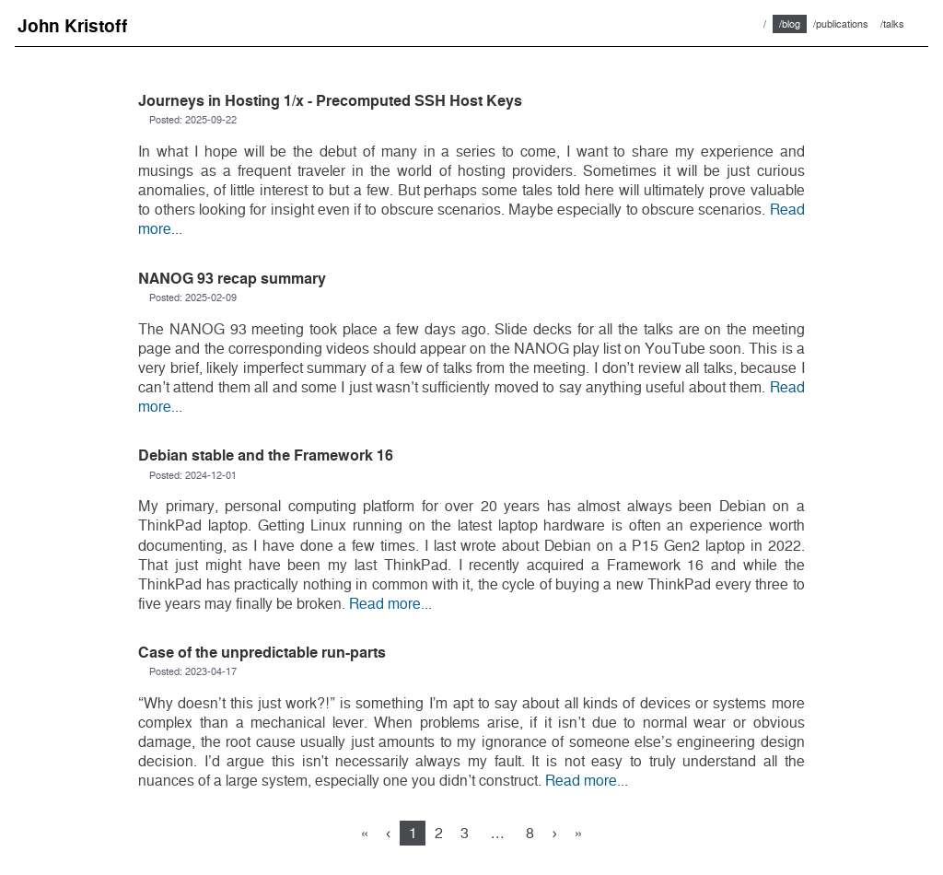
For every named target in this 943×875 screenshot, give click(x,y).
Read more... (390, 604)
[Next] (555, 833)
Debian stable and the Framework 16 (265, 455)
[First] (364, 833)
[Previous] (388, 833)
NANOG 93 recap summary (232, 278)
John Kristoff (72, 26)
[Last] (578, 833)
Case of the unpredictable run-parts (262, 652)
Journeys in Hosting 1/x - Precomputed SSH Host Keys (330, 101)
